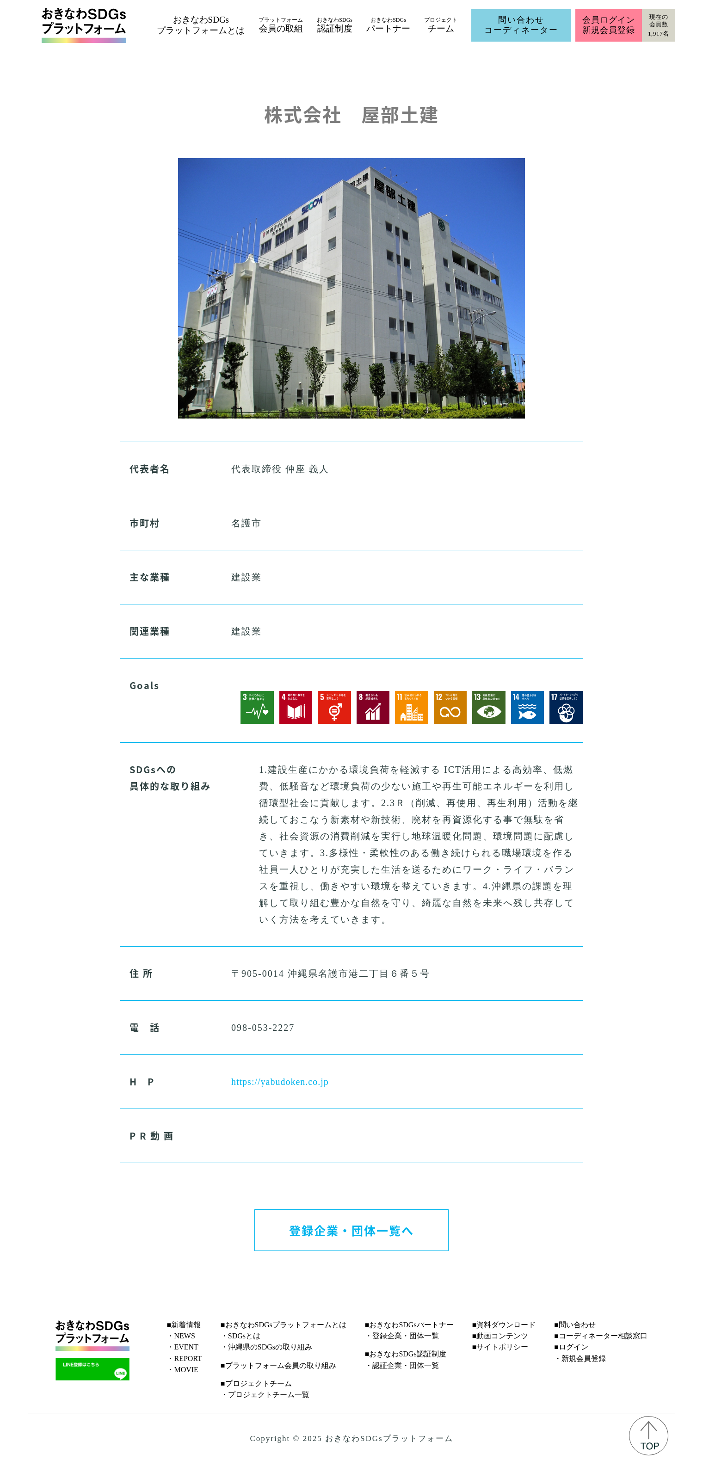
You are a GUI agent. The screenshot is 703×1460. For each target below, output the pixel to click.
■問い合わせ (575, 1325)
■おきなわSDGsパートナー (409, 1325)
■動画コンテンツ (500, 1336)
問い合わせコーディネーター (521, 25)
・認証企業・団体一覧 (402, 1365)
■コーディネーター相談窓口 (601, 1336)
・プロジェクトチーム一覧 (265, 1394)
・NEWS (180, 1336)
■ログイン (571, 1347)
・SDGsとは (240, 1336)
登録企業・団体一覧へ (351, 1230)
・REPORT (184, 1358)
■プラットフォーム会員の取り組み (278, 1365)
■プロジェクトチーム (256, 1383)
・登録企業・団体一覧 (402, 1336)
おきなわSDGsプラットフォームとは (201, 25)
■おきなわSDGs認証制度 (405, 1354)
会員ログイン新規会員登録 (608, 25)
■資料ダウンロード (504, 1325)
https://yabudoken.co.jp (280, 1082)
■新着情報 (183, 1325)
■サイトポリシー (500, 1347)
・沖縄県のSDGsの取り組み (266, 1347)
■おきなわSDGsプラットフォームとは (283, 1325)
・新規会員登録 (580, 1358)
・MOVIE (182, 1370)
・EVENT (182, 1347)
